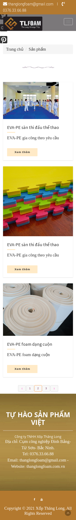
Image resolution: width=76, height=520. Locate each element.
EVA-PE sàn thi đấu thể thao (33, 127)
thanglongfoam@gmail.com (28, 4)
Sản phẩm (37, 49)
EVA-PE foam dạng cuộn (29, 344)
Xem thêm (22, 152)
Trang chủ (15, 49)
